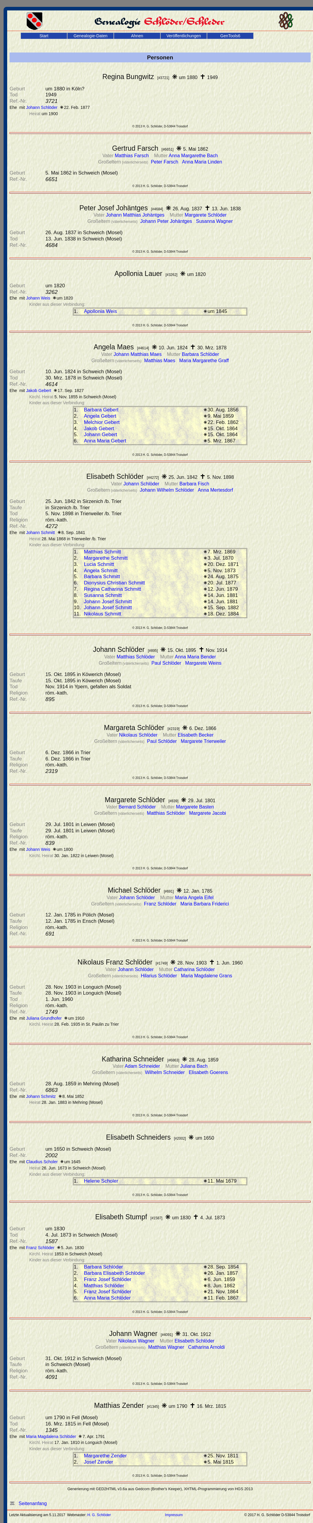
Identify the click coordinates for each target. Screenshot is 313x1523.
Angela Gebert (100, 416)
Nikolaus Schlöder (139, 734)
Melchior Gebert (101, 422)
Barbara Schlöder (200, 354)
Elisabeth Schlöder (194, 1340)
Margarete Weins (203, 663)
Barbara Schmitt (102, 576)
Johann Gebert (100, 434)
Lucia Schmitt (99, 564)
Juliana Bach (194, 1066)
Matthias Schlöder (136, 656)
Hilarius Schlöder (159, 975)
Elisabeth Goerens (208, 1072)
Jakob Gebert (99, 428)
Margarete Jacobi (207, 813)
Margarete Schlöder (206, 214)
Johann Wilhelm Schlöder (167, 490)
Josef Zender (98, 1462)
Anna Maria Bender (195, 656)
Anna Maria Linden (202, 161)
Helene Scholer (101, 1181)
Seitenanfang (28, 1503)
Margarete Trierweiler (203, 741)
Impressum (173, 1515)
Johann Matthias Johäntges (136, 214)
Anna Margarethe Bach (193, 155)
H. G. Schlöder (99, 1515)
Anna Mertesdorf (215, 490)
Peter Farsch (165, 161)
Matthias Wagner (166, 1347)
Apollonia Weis (100, 311)
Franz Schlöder (161, 903)
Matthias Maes (160, 360)
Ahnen (137, 35)
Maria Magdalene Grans (206, 975)
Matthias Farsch (132, 155)
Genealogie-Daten (90, 35)
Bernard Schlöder (138, 806)
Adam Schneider (143, 1066)
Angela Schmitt (101, 570)
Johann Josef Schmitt (108, 601)
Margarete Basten (195, 806)
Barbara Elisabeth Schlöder (114, 1273)
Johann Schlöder (142, 483)
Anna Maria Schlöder (107, 1298)
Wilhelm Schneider (165, 1072)
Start (43, 35)
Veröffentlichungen (183, 35)
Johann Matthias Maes (138, 354)
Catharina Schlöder (194, 969)
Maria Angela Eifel (194, 897)
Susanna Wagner (214, 221)
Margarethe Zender (105, 1456)
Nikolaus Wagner (137, 1340)
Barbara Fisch (194, 483)
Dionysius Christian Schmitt (114, 583)
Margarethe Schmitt (106, 558)
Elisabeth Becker (196, 734)
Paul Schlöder (166, 663)
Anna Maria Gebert (105, 441)
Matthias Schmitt (102, 552)
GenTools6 (230, 35)
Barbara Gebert (101, 410)
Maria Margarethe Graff (204, 360)
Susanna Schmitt (103, 595)
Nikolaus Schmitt (102, 614)
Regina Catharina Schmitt (112, 589)
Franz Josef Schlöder (107, 1279)
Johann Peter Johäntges (166, 221)
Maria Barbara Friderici (204, 903)
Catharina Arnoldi (206, 1347)
